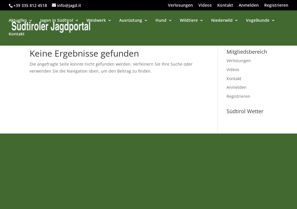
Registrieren (276, 5)
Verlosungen (180, 5)
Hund (160, 20)
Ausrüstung (130, 20)
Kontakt (225, 5)
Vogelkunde (257, 20)
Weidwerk (96, 20)
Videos (205, 5)
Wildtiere (189, 20)
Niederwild (222, 20)
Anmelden (249, 5)
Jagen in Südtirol (56, 20)
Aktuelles (18, 20)
